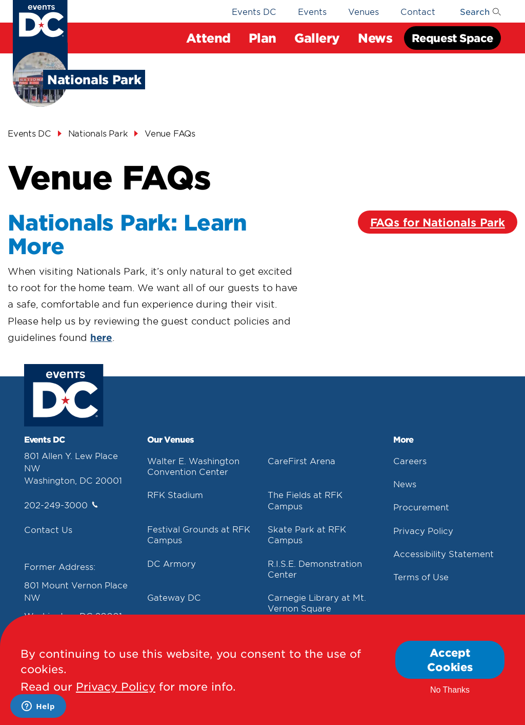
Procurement (421, 507)
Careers (410, 460)
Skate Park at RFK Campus (307, 534)
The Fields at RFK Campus (305, 499)
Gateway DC (174, 597)
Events (312, 11)
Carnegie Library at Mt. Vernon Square (317, 602)
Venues (363, 11)
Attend (208, 37)
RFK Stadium (175, 494)
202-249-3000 (61, 505)
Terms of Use (421, 576)
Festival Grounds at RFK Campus (198, 534)
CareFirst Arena (301, 460)
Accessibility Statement (443, 553)
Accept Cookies (450, 660)
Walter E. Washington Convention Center (193, 465)
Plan (262, 37)
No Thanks (450, 690)
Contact (417, 11)
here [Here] (101, 337)
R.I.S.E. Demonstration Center (315, 568)
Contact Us (48, 529)
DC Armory (171, 563)
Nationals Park (98, 133)
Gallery (317, 37)
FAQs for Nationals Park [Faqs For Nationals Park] (437, 222)
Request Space (452, 37)
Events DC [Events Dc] (29, 133)
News (375, 37)
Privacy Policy (423, 530)
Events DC (254, 11)
